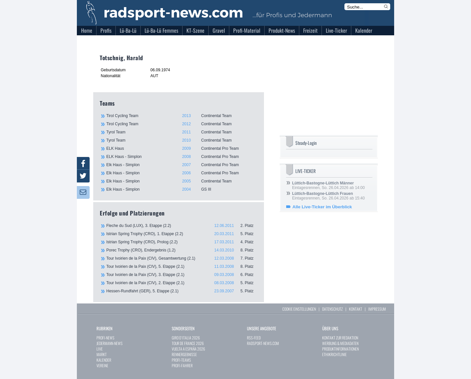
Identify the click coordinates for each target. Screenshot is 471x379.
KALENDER (103, 360)
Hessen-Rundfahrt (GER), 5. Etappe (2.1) (181, 291)
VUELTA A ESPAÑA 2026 (188, 349)
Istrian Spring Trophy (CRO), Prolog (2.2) (181, 242)
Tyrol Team (181, 132)
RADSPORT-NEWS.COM (263, 343)
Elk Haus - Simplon (181, 165)
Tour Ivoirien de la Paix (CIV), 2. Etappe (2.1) (181, 283)
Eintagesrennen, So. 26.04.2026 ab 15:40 (328, 195)
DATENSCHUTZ (332, 309)
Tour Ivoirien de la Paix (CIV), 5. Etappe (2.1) (181, 266)
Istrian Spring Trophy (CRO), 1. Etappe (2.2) (181, 234)
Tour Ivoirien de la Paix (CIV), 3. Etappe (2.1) (181, 274)
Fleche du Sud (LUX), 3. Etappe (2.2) (181, 225)
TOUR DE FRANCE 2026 (188, 343)
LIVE (99, 349)
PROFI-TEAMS (181, 360)
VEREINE (102, 365)
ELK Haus (181, 148)
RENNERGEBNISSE (184, 354)
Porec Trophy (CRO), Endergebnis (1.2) (181, 250)
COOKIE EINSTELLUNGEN (299, 309)
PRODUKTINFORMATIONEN (340, 349)
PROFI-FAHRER (182, 365)
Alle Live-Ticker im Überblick (322, 206)
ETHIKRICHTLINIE (334, 354)
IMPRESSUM (377, 309)
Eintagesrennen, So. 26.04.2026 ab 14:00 (328, 185)
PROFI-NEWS (105, 337)
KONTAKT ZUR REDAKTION (340, 337)
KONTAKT (355, 309)
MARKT (101, 354)
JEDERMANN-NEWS (109, 343)
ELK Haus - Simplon (181, 156)
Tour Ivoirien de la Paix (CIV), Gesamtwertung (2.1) (181, 258)
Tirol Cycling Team (181, 115)
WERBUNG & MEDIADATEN (340, 343)
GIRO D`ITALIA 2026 (186, 337)
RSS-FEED (254, 337)
